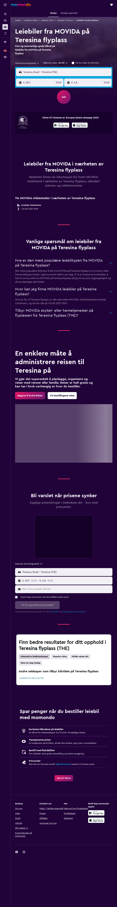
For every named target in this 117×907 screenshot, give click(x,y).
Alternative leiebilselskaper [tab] (34, 656)
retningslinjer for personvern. (74, 612)
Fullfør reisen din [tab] (80, 656)
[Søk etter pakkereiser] (5, 33)
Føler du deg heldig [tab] (30, 663)
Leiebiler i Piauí (47, 20)
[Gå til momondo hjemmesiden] (21, 4)
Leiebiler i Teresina (65, 20)
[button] (5, 4)
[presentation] (80, 125)
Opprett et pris (63, 764)
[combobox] (27, 63)
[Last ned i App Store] (80, 126)
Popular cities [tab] (60, 656)
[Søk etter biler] (5, 27)
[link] (30, 395)
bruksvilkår (54, 612)
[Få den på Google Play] (61, 126)
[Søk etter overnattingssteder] (5, 20)
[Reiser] (5, 42)
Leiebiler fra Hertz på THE (31, 678)
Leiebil (18, 20)
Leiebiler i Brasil (30, 20)
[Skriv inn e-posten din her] (66, 589)
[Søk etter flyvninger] (5, 14)
